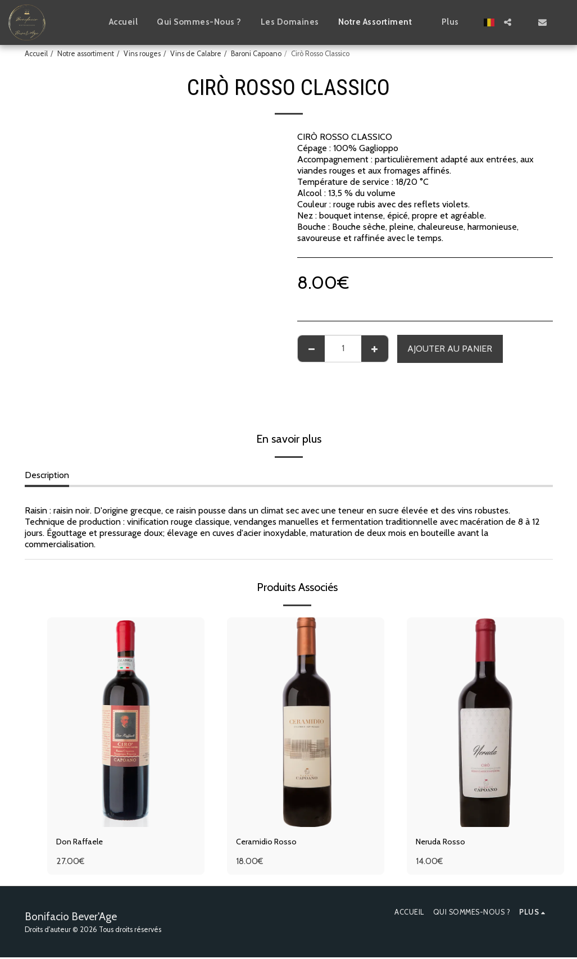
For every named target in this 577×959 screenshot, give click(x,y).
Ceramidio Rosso (268, 842)
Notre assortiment (85, 53)
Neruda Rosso (443, 842)
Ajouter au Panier (449, 348)
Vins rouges (142, 53)
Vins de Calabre (195, 53)
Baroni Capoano (256, 53)
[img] (126, 722)
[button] (507, 22)
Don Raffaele (82, 842)
